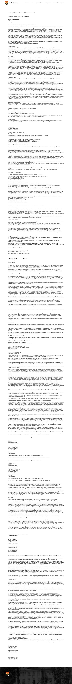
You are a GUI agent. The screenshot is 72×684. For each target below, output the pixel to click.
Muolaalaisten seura (13, 2)
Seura (32, 3)
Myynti (62, 2)
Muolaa (27, 3)
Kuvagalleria (48, 3)
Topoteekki (56, 3)
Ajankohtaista (39, 3)
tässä (27, 16)
